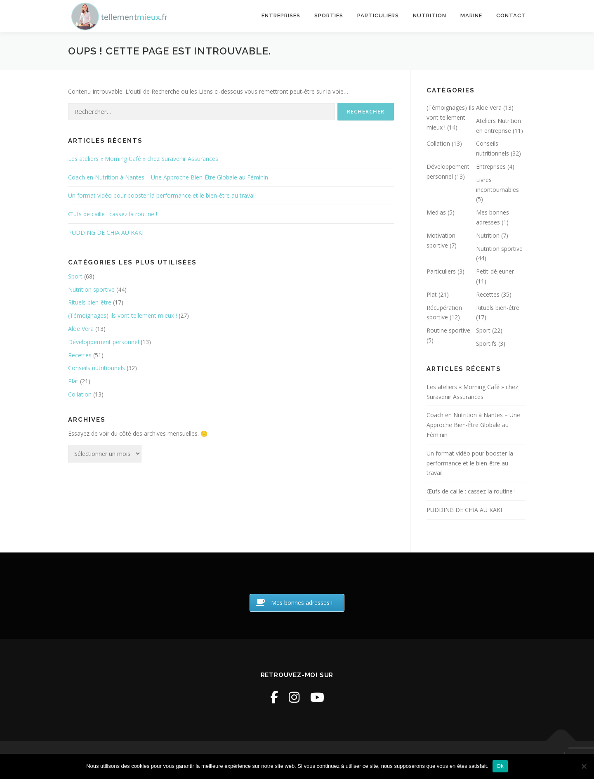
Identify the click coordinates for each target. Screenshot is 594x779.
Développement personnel (103, 342)
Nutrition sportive (91, 289)
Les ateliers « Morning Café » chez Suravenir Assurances (143, 159)
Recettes (80, 355)
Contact (511, 15)
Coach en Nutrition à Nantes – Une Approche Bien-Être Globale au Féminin (168, 177)
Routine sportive (448, 330)
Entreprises (281, 15)
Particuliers (378, 15)
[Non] (584, 766)
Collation (80, 394)
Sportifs (328, 15)
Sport (75, 276)
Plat (73, 381)
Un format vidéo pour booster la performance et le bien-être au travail (162, 195)
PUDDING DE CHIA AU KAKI (106, 232)
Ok (500, 766)
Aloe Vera (81, 329)
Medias (436, 212)
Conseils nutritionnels (96, 368)
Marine (471, 15)
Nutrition (429, 15)
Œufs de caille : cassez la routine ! (112, 214)
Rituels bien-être (89, 302)
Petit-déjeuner (495, 271)
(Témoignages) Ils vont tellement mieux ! (122, 315)
